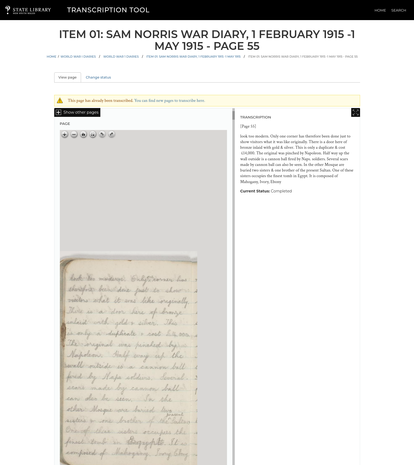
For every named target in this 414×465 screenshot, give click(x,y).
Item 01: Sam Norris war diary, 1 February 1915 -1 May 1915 (193, 56)
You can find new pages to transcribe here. (169, 100)
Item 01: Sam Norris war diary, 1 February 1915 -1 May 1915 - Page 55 (303, 56)
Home (380, 10)
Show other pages (81, 112)
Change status (98, 77)
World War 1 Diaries (121, 56)
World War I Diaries (78, 56)
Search (398, 10)
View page (69, 77)
